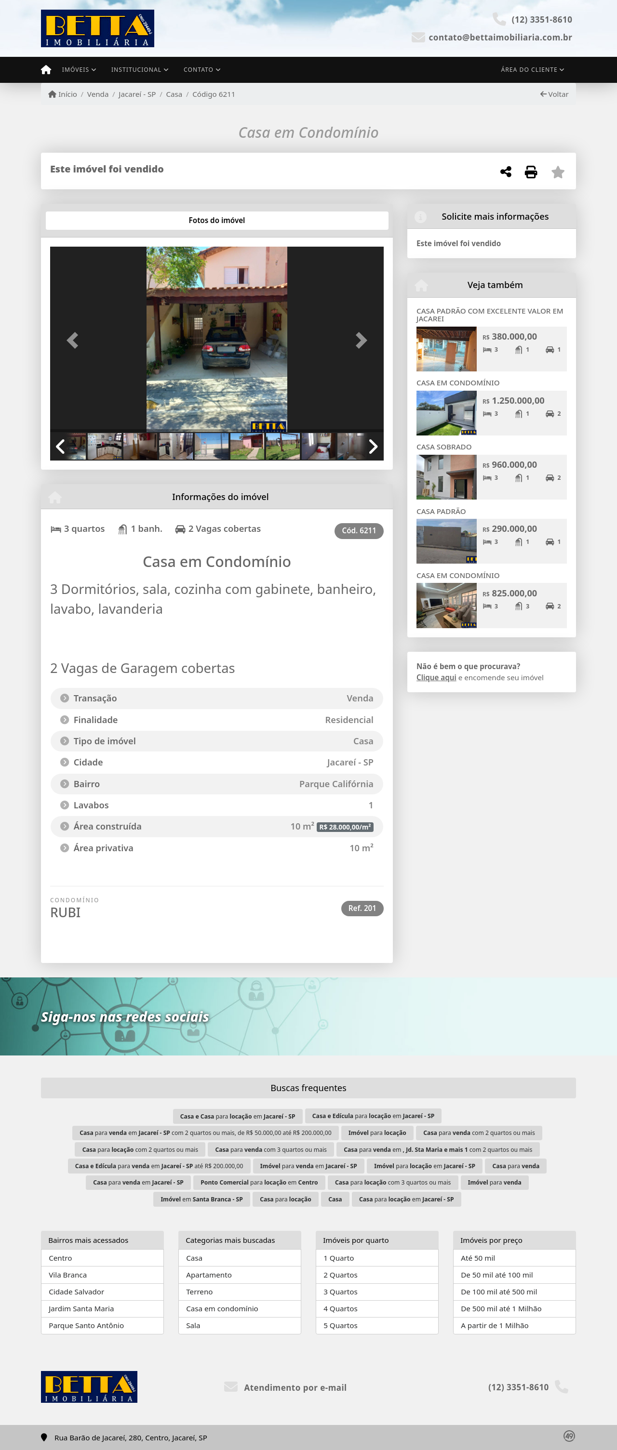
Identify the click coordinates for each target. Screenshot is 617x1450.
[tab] (81, 220)
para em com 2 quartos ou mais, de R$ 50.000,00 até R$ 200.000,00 (205, 1133)
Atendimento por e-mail (285, 1387)
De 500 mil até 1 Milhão (501, 1308)
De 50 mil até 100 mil (497, 1274)
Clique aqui (436, 677)
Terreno (199, 1291)
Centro (60, 1258)
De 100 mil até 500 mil (499, 1291)
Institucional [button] (136, 70)
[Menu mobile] (46, 70)
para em (237, 1116)
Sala (193, 1325)
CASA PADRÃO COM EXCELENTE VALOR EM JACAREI (489, 315)
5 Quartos (340, 1325)
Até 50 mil (478, 1258)
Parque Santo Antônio (86, 1325)
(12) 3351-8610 (542, 19)
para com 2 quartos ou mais (479, 1133)
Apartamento (209, 1274)
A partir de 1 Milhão (495, 1325)
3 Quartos (340, 1291)
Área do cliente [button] (529, 70)
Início (62, 94)
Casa (174, 94)
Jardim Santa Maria (81, 1308)
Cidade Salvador (76, 1291)
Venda (98, 94)
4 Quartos (340, 1308)
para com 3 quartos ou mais (271, 1150)
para (377, 1133)
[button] (75, 340)
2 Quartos (340, 1274)
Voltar (554, 94)
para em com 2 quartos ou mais (438, 1150)
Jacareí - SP (137, 94)
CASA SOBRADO (444, 446)
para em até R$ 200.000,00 (159, 1166)
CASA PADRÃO (441, 511)
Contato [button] (199, 70)
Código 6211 (213, 94)
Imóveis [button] (75, 70)
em (201, 1199)
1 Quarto (338, 1258)
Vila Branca (68, 1274)
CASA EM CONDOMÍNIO (458, 382)
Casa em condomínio (222, 1308)
